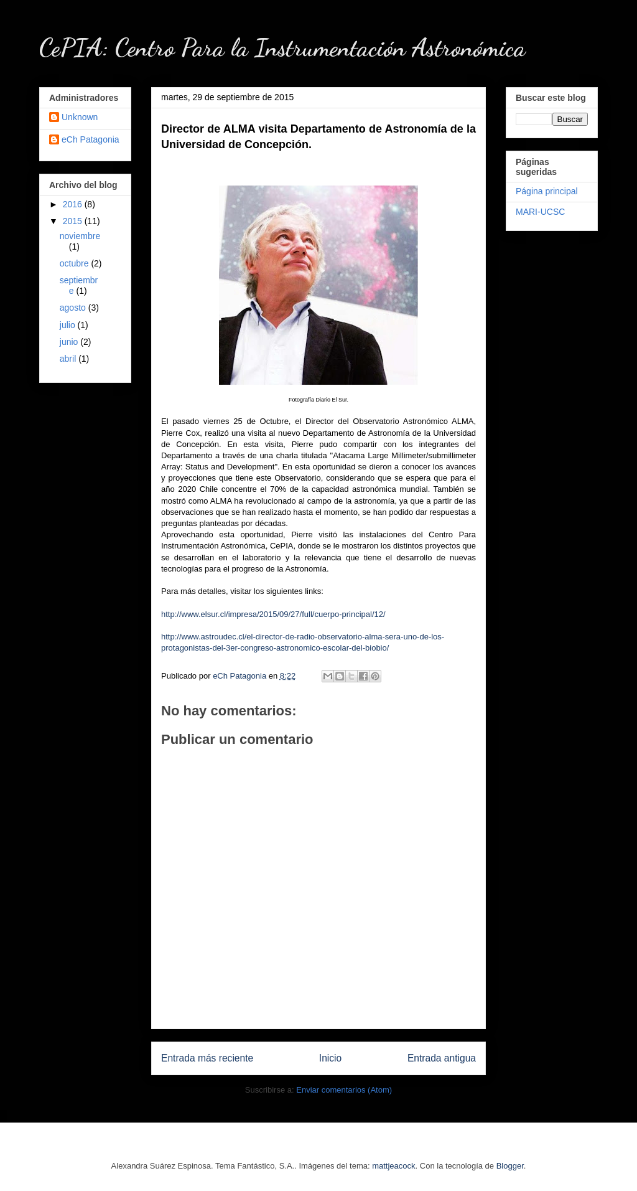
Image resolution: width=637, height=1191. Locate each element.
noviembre (80, 236)
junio (70, 342)
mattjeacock (393, 1165)
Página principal (547, 191)
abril (69, 359)
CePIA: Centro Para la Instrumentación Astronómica (282, 47)
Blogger (510, 1165)
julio (69, 325)
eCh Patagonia (90, 139)
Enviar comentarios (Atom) (344, 1089)
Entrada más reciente (207, 1058)
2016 (74, 204)
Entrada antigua (441, 1058)
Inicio (330, 1058)
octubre (75, 263)
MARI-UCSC (540, 212)
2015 (74, 221)
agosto (74, 308)
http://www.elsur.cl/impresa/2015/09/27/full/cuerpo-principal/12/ (273, 614)
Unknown (80, 117)
